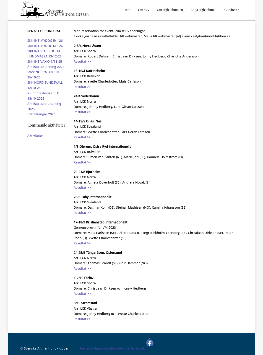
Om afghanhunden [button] (170, 10)
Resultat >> (82, 61)
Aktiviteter (35, 135)
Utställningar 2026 (41, 114)
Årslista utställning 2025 (45, 67)
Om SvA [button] (143, 10)
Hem (126, 10)
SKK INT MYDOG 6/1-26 (45, 46)
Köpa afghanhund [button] (203, 10)
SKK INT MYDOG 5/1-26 (45, 40)
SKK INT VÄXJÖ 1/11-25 (44, 61)
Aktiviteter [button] (231, 10)
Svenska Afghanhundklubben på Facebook (116, 348)
